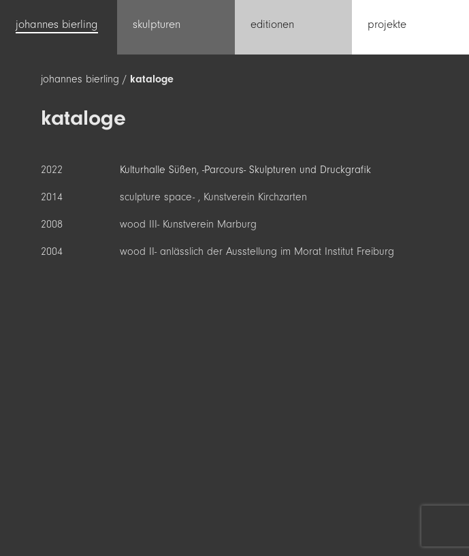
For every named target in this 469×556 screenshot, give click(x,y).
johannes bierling (80, 79)
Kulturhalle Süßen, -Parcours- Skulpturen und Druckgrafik (245, 170)
